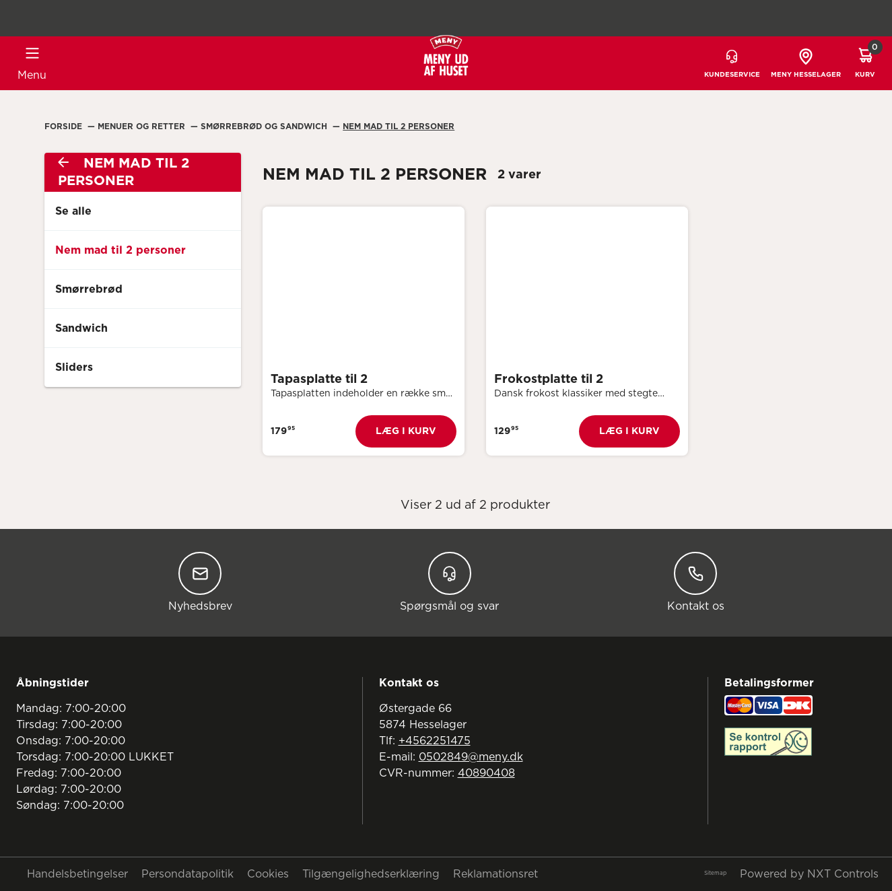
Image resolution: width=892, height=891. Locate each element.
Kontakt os (695, 582)
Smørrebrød (89, 289)
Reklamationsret (495, 874)
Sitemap (715, 873)
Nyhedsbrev (200, 582)
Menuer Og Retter (143, 126)
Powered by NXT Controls (809, 874)
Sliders (74, 367)
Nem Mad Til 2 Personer (398, 126)
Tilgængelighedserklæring (371, 874)
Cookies (268, 874)
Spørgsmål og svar (449, 582)
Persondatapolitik (187, 874)
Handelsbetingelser (77, 874)
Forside (64, 126)
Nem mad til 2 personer (120, 250)
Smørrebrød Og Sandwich (265, 126)
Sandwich (81, 328)
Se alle (73, 211)
